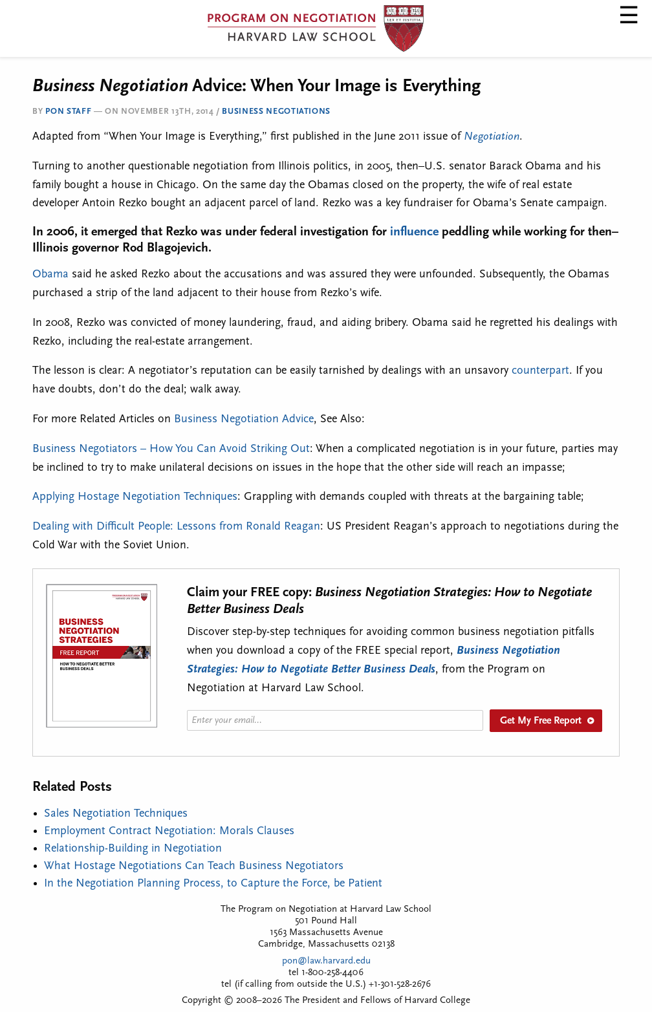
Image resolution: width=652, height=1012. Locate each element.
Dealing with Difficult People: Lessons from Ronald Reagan (176, 527)
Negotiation (491, 137)
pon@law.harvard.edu (326, 961)
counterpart (540, 371)
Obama (50, 274)
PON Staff (68, 111)
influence (414, 232)
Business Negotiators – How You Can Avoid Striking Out (171, 449)
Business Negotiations (276, 111)
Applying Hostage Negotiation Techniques (134, 497)
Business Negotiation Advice (244, 419)
